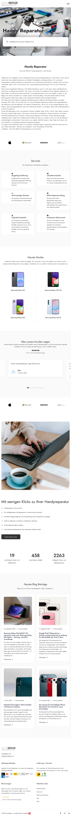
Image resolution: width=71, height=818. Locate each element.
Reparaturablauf (41, 788)
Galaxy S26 (23, 50)
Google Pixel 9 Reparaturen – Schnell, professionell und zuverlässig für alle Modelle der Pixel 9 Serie (53, 635)
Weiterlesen (8, 659)
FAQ (38, 798)
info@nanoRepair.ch (7, 756)
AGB (38, 801)
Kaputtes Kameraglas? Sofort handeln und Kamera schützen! (17, 706)
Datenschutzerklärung (42, 795)
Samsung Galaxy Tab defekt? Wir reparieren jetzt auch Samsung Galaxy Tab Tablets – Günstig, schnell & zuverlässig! (18, 636)
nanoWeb (25, 813)
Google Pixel (39, 50)
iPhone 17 (16, 50)
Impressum (40, 792)
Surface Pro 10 (31, 50)
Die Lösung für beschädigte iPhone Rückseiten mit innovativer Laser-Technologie (52, 707)
